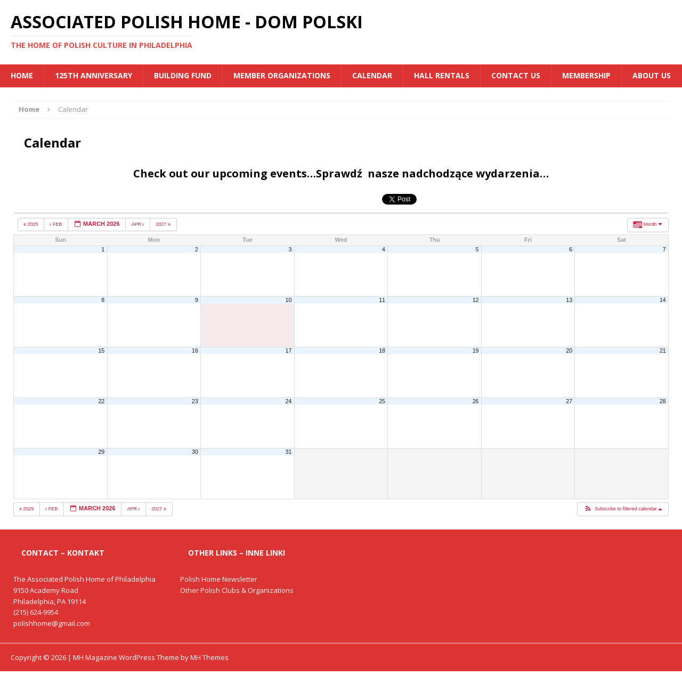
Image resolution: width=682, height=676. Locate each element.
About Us (651, 75)
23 (195, 401)
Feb (56, 224)
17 (289, 350)
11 (382, 300)
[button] (623, 509)
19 (476, 350)
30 (195, 452)
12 (476, 300)
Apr (138, 224)
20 (569, 350)
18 (382, 350)
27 (569, 401)
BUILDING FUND (183, 75)
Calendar (372, 75)
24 (289, 401)
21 (663, 350)
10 (289, 300)
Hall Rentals (441, 75)
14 (663, 300)
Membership (586, 75)
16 (195, 350)
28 (663, 401)
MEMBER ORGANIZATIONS (281, 75)
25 (382, 401)
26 (476, 401)
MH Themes (209, 657)
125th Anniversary (93, 75)
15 (101, 350)
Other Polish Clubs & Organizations (237, 590)
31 (289, 452)
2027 (164, 224)
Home (22, 75)
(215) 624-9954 (35, 612)
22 (101, 401)
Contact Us (515, 75)
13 (569, 300)
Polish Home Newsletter (218, 579)
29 (101, 452)
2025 (31, 224)
